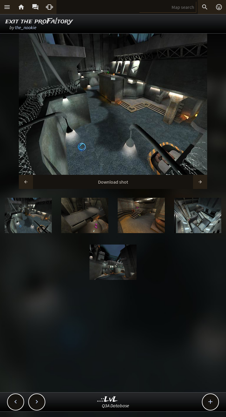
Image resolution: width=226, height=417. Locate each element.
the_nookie (25, 27)
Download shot (113, 182)
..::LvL (107, 399)
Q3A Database (115, 405)
